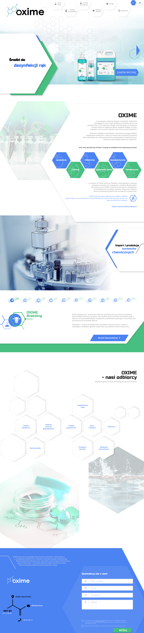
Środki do (17, 60)
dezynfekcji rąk (30, 65)
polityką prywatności (100, 620)
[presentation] (96, 615)
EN (140, 3)
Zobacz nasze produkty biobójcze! (124, 206)
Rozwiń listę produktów (109, 338)
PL (133, 3)
